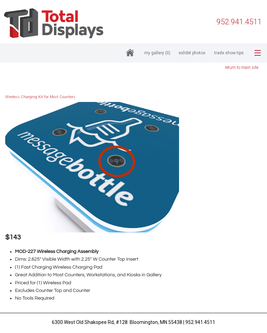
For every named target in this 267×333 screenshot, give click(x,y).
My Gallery (157, 52)
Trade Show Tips (229, 52)
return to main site (241, 67)
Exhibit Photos (192, 52)
